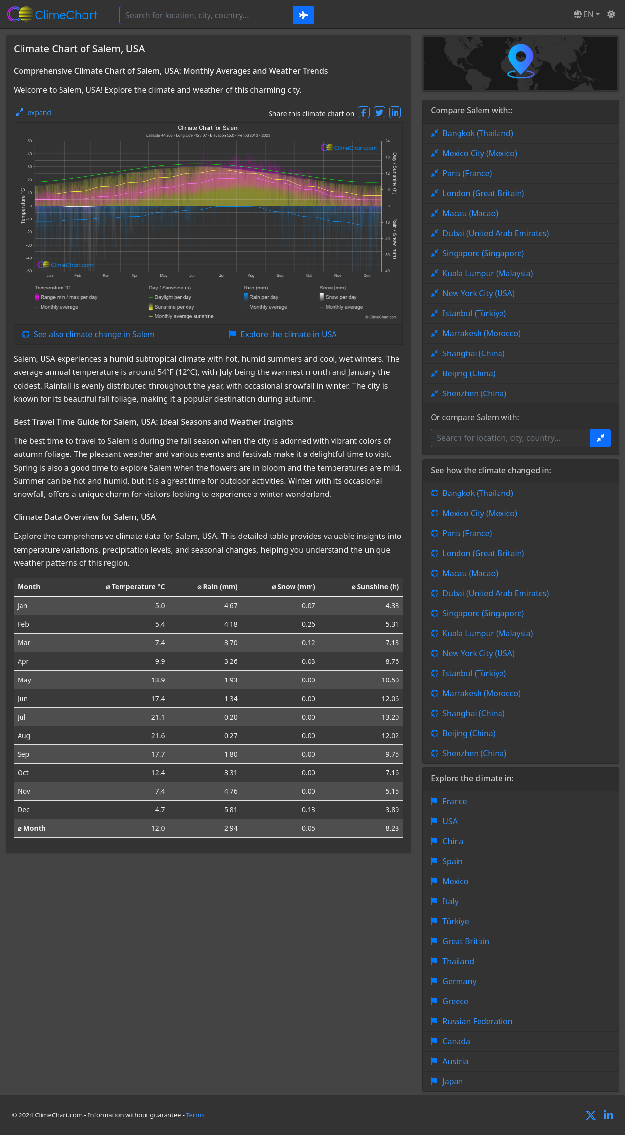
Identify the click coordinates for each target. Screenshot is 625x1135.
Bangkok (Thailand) (477, 133)
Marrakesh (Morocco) (481, 333)
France (454, 801)
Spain (452, 861)
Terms (195, 1115)
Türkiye (455, 921)
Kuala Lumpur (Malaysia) (487, 273)
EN (584, 14)
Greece (455, 1001)
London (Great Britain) (483, 193)
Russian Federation (477, 1021)
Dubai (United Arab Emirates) (495, 233)
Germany (459, 981)
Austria (455, 1061)
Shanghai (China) (473, 353)
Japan (452, 1081)
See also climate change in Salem (94, 334)
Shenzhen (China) (474, 393)
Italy (450, 901)
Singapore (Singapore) (483, 253)
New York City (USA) (478, 293)
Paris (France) (467, 173)
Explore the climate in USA (289, 334)
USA (450, 821)
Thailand (458, 961)
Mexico (455, 881)
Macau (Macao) (470, 213)
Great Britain (465, 941)
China (452, 841)
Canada (456, 1041)
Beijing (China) (468, 373)
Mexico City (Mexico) (479, 153)
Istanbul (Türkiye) (474, 313)
